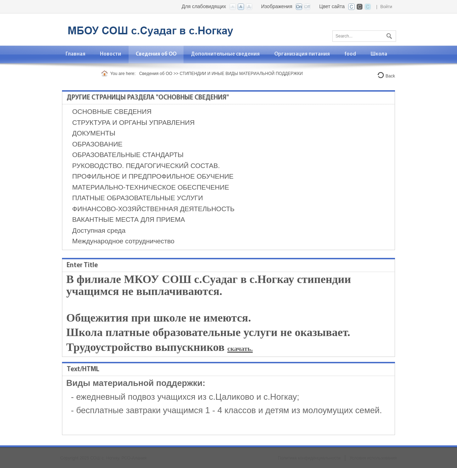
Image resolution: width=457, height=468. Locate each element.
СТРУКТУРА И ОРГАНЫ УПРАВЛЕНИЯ (133, 122)
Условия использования (373, 458)
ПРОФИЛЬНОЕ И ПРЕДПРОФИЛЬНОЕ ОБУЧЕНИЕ (152, 176)
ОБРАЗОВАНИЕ (97, 144)
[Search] (364, 36)
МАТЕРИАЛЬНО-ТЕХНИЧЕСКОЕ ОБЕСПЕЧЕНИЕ (150, 187)
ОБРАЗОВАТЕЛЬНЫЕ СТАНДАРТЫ (128, 154)
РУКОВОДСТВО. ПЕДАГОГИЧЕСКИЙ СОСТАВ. (146, 165)
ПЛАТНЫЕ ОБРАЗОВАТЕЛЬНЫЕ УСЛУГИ (137, 198)
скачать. (240, 348)
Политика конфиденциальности (309, 458)
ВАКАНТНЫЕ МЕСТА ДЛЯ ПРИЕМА (128, 219)
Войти (386, 6)
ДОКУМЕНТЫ (93, 133)
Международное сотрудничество (123, 241)
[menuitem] (75, 54)
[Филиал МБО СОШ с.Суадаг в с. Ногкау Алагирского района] (148, 29)
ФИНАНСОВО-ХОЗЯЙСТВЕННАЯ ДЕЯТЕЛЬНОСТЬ (153, 209)
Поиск (388, 35)
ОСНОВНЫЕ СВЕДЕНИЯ (112, 111)
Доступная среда (98, 230)
